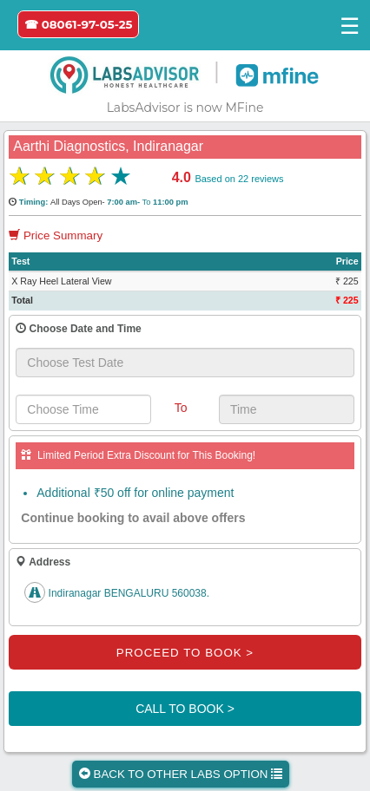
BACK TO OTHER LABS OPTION (180, 774)
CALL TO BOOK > (185, 709)
